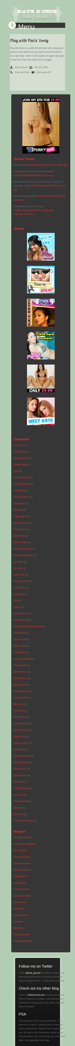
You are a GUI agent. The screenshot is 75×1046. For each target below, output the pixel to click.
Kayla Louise (19, 646)
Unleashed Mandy (22, 941)
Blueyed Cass (20, 451)
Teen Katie (18, 782)
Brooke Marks (20, 464)
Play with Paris (22, 72)
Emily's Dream (20, 523)
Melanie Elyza (20, 678)
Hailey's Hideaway (22, 549)
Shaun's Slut (19, 736)
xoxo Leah (18, 814)
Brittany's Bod (20, 458)
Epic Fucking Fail (21, 870)
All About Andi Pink (22, 837)
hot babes (18, 561)
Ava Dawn (18, 445)
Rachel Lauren (20, 730)
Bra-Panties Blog (21, 857)
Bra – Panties (20, 850)
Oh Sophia (18, 710)
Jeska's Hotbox (20, 581)
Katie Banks (19, 633)
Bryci (15, 471)
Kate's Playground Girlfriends (27, 626)
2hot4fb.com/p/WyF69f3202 (27, 175)
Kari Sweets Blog (21, 896)
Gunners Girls (20, 876)
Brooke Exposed (21, 863)
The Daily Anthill (21, 934)
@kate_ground (33, 973)
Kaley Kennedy (20, 613)
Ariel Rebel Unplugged (24, 844)
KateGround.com (36, 995)
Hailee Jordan (20, 542)
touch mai (18, 795)
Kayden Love (19, 639)
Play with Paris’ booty (29, 40)
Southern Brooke (21, 756)
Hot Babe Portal (21, 889)
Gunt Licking (19, 883)
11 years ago (61, 165)
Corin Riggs (19, 490)
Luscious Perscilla (22, 659)
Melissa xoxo (19, 684)
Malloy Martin (20, 665)
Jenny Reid (19, 574)
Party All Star (19, 717)
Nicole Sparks (20, 697)
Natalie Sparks (20, 691)
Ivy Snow (18, 568)
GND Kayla (19, 536)
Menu (26, 27)
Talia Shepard (20, 775)
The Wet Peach (21, 788)
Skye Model (19, 749)
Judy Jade (18, 594)
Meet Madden (20, 672)
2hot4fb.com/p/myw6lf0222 (26, 210)
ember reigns (19, 516)
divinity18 (18, 510)
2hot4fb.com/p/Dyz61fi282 (49, 196)
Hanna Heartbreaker (23, 555)
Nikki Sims (18, 704)
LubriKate (18, 921)
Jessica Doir (19, 587)
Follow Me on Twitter (23, 214)
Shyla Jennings (20, 743)
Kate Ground (21, 67)
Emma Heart (19, 529)
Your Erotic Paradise (23, 820)
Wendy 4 (17, 807)
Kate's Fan (18, 908)
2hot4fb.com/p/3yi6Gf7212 (41, 165)
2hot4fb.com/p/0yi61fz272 (43, 185)
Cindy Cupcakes (21, 484)
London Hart (19, 652)
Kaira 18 (17, 607)
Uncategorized (20, 801)
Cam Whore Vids (21, 477)
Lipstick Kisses (20, 915)
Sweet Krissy (19, 769)
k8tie (15, 600)
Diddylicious (19, 503)
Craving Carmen (21, 497)
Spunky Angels (20, 762)
